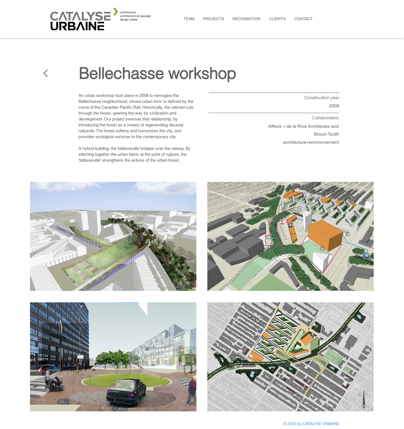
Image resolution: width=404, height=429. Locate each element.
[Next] (45, 73)
